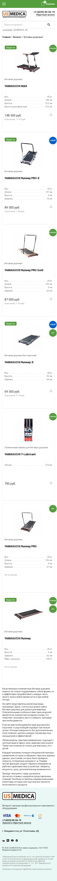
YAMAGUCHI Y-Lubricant (20, 454)
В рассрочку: (15, 119)
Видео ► (10, 47)
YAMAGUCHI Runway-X (19, 362)
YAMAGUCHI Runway (18, 638)
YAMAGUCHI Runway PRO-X (22, 178)
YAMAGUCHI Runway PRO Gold (24, 270)
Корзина (50, 4)
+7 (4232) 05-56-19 (44, 12)
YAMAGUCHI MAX (16, 86)
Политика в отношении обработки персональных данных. (27, 869)
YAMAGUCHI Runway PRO (21, 546)
